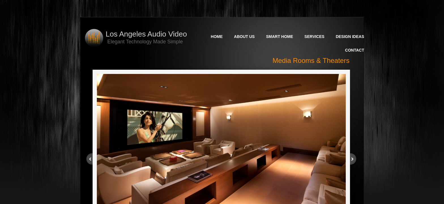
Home (217, 36)
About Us (244, 36)
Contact (354, 50)
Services (314, 36)
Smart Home (279, 36)
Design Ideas (350, 36)
